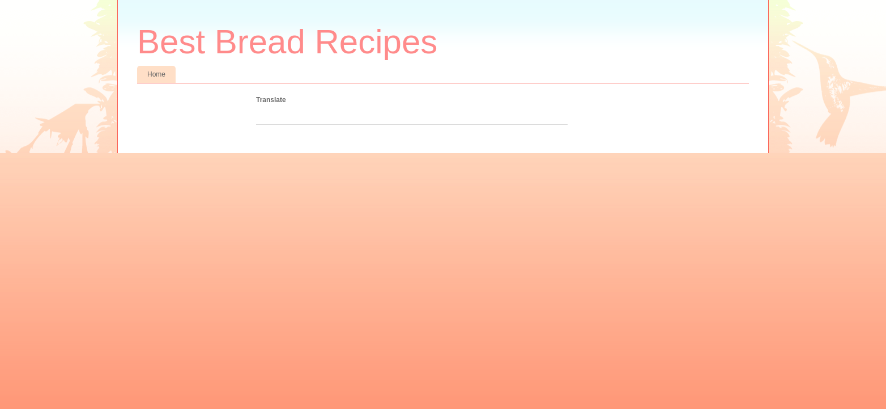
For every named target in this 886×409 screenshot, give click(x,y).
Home (156, 74)
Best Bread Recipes (287, 42)
